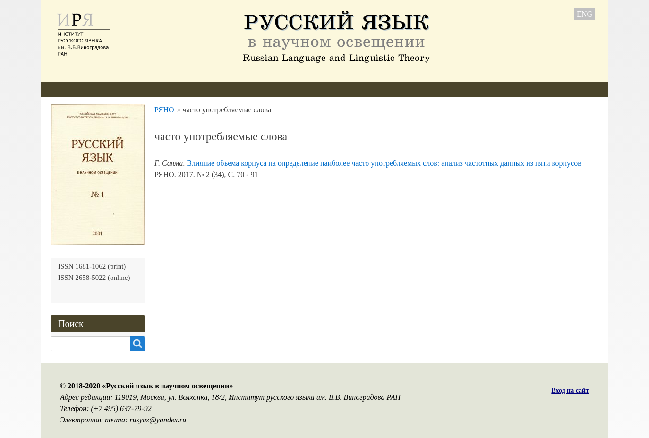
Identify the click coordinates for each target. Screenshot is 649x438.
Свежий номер (234, 89)
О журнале (68, 89)
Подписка (331, 89)
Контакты (381, 89)
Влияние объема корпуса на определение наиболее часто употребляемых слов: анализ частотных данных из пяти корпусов (384, 163)
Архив (287, 89)
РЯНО (164, 110)
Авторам (178, 89)
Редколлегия (124, 89)
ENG (584, 14)
